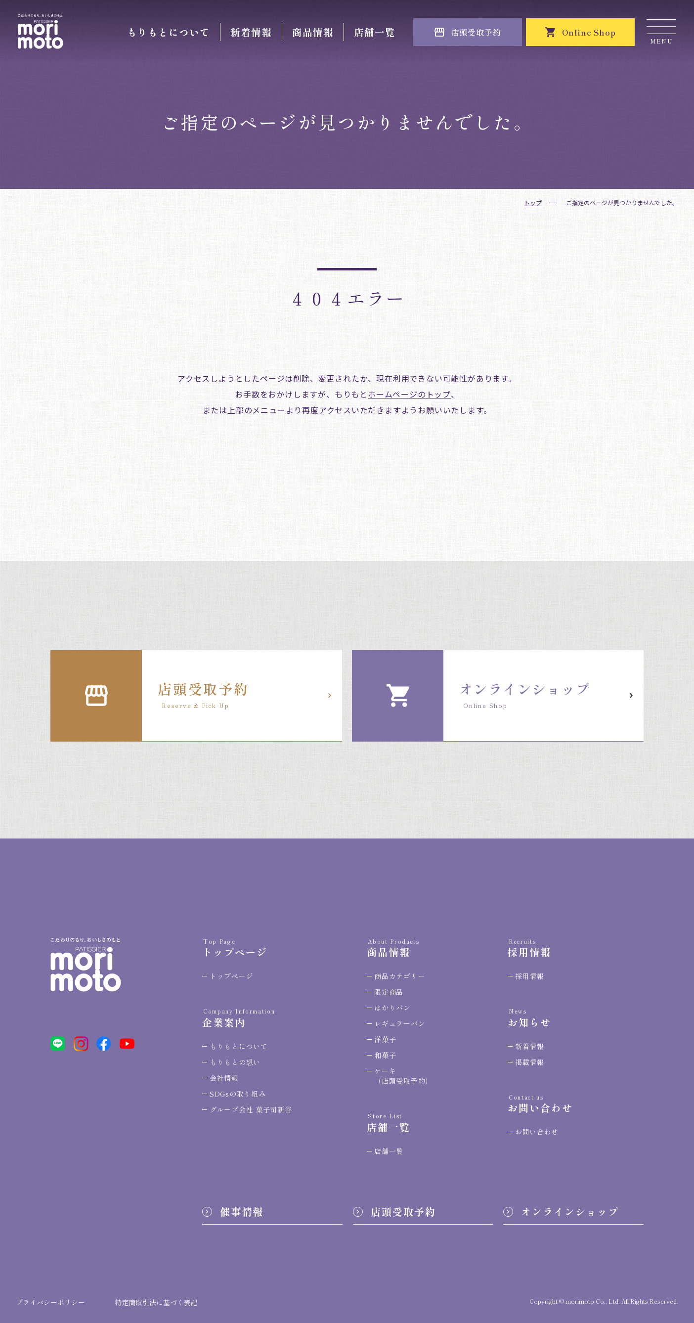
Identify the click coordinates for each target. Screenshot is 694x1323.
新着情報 (251, 32)
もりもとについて (168, 32)
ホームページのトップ (409, 394)
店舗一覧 (374, 32)
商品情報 (313, 32)
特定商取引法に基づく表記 (156, 1302)
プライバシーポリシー (50, 1302)
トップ (533, 202)
